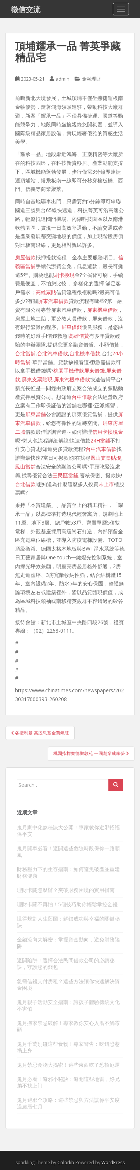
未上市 (106, 484)
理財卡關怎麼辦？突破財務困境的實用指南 (66, 889)
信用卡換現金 (107, 431)
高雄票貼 (46, 292)
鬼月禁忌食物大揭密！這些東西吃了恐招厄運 (68, 1064)
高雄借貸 (79, 335)
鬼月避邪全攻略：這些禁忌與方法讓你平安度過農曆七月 (68, 1103)
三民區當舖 (65, 475)
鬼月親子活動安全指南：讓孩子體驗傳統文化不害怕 (68, 1005)
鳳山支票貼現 (105, 457)
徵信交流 (25, 9)
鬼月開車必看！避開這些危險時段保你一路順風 (68, 851)
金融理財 (91, 78)
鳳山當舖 (25, 466)
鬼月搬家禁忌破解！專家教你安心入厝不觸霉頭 (68, 1026)
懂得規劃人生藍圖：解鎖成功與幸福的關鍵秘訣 (68, 922)
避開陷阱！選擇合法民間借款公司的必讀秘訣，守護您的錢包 (66, 963)
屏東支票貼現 (37, 379)
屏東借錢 (71, 326)
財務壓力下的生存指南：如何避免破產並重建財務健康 (68, 872)
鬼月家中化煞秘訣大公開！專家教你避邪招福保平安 (68, 830)
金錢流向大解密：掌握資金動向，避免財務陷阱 (68, 942)
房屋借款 (25, 257)
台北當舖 (25, 353)
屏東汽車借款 (53, 300)
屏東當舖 (35, 414)
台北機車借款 (84, 353)
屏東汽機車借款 (72, 379)
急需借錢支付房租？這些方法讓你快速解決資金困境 (68, 984)
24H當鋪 (100, 440)
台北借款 (25, 484)
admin (62, 78)
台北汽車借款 (52, 353)
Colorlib (65, 1162)
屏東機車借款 (102, 309)
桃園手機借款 (68, 370)
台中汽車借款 (101, 448)
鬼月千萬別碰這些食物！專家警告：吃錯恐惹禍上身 (68, 1047)
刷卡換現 (64, 274)
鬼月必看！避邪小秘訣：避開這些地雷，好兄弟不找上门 (68, 1082)
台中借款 (82, 396)
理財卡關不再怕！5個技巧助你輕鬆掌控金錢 (67, 904)
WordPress (113, 1162)
